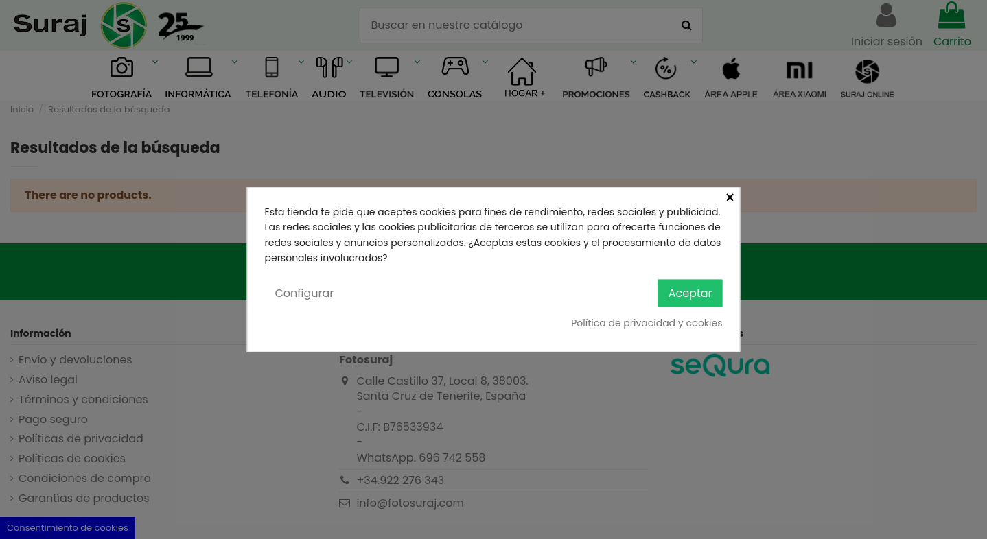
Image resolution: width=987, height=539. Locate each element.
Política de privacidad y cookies (646, 323)
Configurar (304, 292)
